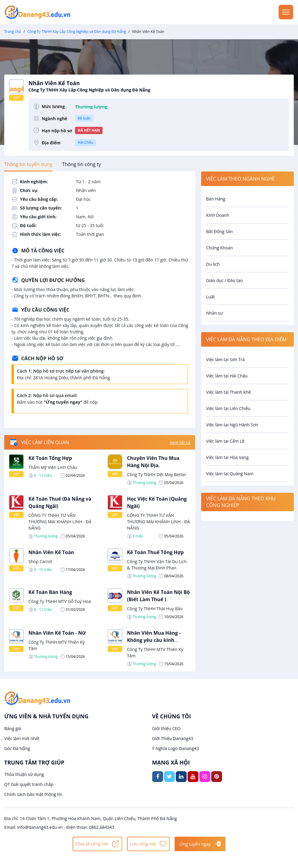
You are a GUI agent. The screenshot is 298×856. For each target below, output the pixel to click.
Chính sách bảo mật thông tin (33, 794)
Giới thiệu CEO (166, 728)
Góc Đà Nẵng (17, 748)
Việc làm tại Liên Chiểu (228, 408)
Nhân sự (214, 313)
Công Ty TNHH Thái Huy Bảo (155, 608)
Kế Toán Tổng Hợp (50, 458)
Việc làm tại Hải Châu (226, 376)
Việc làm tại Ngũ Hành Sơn (232, 425)
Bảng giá (12, 728)
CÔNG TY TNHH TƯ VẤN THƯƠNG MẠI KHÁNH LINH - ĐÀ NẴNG (59, 521)
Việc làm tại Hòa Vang (227, 457)
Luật (210, 297)
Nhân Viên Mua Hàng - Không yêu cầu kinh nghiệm (154, 640)
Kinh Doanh (217, 215)
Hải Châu (85, 142)
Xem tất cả (180, 442)
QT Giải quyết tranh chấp (29, 784)
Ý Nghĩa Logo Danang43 (175, 748)
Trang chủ (12, 31)
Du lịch (213, 264)
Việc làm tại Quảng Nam (229, 473)
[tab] (28, 164)
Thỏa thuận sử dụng (24, 774)
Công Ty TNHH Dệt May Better (156, 474)
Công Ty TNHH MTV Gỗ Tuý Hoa (59, 601)
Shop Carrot (40, 561)
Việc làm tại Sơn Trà (225, 359)
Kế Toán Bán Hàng (50, 592)
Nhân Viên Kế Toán (51, 552)
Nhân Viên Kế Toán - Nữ (57, 633)
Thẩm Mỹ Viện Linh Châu (52, 467)
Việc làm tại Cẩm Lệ (225, 441)
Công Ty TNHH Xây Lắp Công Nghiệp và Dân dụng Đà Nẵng (76, 31)
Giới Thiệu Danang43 (172, 738)
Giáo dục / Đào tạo (224, 280)
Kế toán (84, 118)
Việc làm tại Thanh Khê (228, 392)
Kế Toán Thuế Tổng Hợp (155, 552)
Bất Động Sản (219, 231)
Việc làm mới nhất (22, 738)
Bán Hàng (215, 199)
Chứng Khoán (219, 248)
